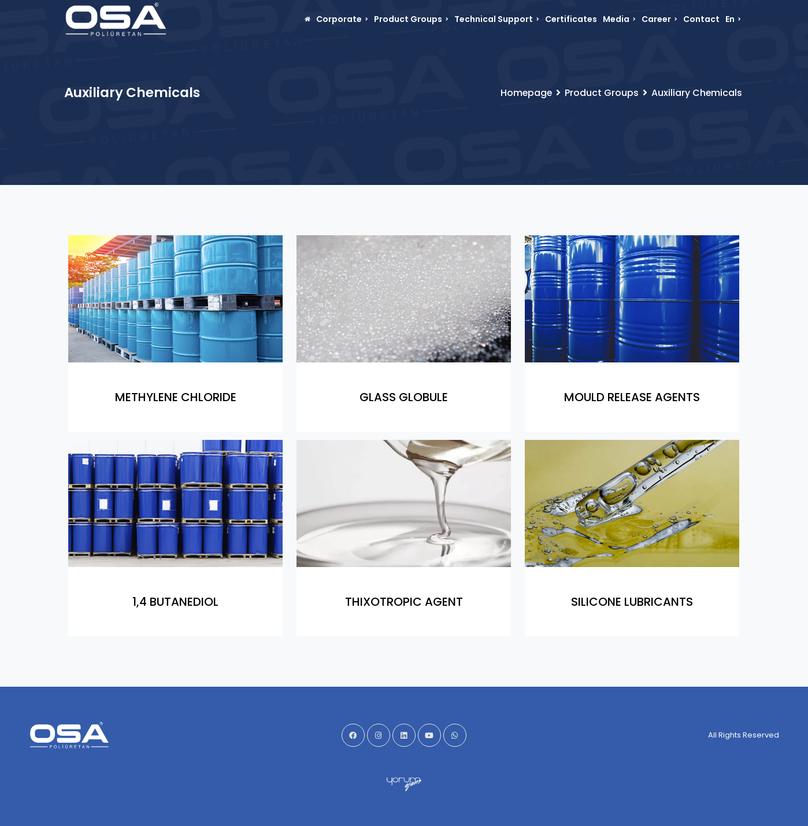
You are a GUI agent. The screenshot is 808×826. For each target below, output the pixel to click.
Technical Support (496, 19)
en (733, 19)
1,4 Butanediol (175, 602)
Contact (701, 19)
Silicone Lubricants (632, 602)
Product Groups (411, 19)
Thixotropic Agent (404, 602)
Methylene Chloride (175, 397)
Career (659, 19)
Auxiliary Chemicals (696, 92)
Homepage (525, 92)
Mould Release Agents (632, 397)
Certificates (571, 19)
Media (619, 19)
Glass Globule (403, 397)
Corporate (342, 19)
